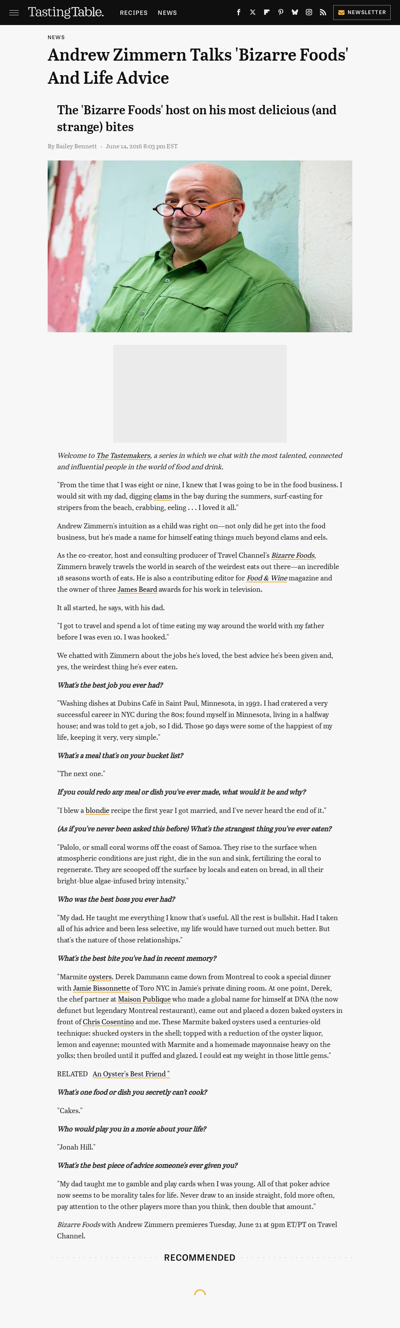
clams (163, 496)
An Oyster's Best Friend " (131, 1073)
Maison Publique (144, 999)
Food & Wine (266, 577)
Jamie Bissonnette (101, 988)
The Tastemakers (123, 455)
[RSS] (323, 13)
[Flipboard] (267, 13)
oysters (100, 976)
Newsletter (362, 12)
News (167, 12)
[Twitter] (253, 13)
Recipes (134, 12)
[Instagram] (309, 13)
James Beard (137, 589)
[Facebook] (239, 13)
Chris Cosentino (108, 1021)
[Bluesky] (295, 13)
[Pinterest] (281, 13)
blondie (97, 810)
